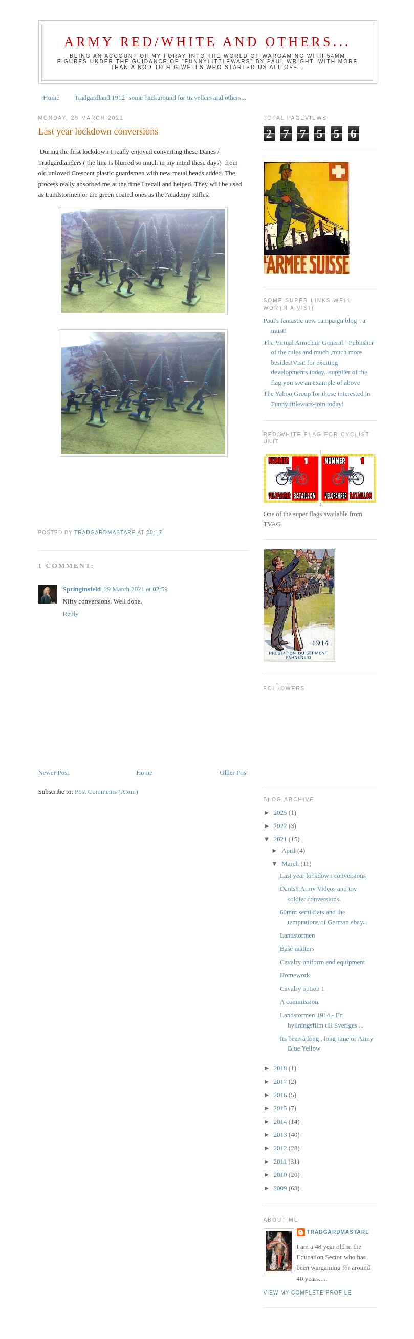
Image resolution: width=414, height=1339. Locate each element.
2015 (281, 1108)
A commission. (300, 1002)
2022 (281, 826)
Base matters (297, 948)
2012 (281, 1148)
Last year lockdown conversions (323, 875)
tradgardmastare (338, 1232)
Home (51, 97)
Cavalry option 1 (302, 988)
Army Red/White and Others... (207, 41)
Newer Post (53, 772)
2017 (281, 1081)
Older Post (234, 772)
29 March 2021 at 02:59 (136, 589)
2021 (281, 839)
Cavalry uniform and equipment (322, 962)
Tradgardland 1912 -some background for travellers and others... (160, 97)
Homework (295, 975)
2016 (281, 1095)
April (289, 850)
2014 (281, 1121)
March (290, 863)
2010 (281, 1174)
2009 (281, 1188)
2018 (281, 1068)
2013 (281, 1135)
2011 (281, 1161)
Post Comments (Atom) (106, 791)
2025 (281, 812)
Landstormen (297, 935)
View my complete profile (308, 1293)
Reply (71, 613)
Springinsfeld (82, 589)
